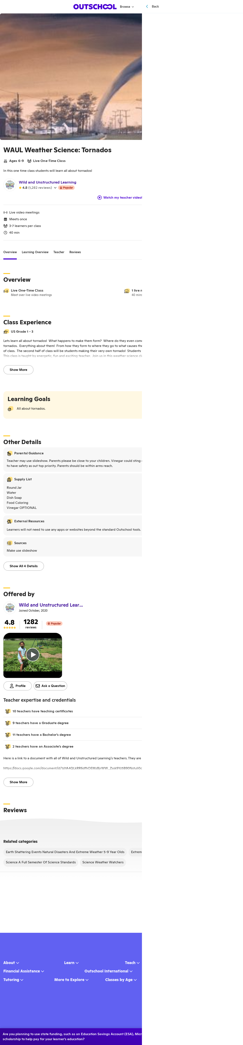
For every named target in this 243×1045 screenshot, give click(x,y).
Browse (127, 7)
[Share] (224, 19)
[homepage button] (95, 6)
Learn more (223, 1035)
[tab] (10, 254)
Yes (170, 1035)
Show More (18, 371)
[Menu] (164, 6)
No (190, 1035)
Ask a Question (50, 687)
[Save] (233, 19)
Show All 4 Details (24, 567)
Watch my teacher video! (119, 199)
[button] (120, 713)
